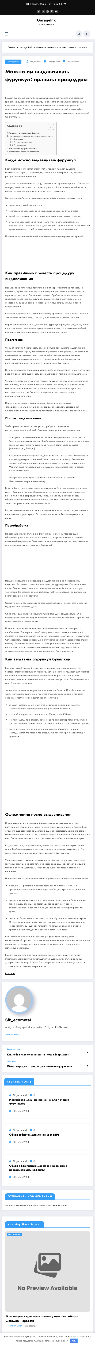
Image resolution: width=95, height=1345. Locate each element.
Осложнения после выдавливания (24, 151)
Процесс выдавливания (23, 142)
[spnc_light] (86, 33)
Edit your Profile (53, 1027)
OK (74, 1340)
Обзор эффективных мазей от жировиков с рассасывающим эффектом (38, 1168)
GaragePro (46, 20)
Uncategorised (13, 61)
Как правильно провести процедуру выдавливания (31, 136)
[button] (49, 127)
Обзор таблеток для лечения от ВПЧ (34, 1135)
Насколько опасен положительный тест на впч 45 (44, 1316)
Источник (10, 973)
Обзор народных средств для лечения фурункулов (40, 1066)
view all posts (12, 1034)
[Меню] (6, 34)
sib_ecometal (35, 61)
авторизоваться (59, 1205)
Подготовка (18, 139)
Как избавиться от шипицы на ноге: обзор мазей (38, 1055)
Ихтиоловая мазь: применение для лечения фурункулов (39, 1102)
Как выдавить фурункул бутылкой (23, 148)
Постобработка (20, 145)
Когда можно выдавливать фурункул (24, 132)
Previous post (13, 1049)
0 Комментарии (73, 61)
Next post (11, 1061)
